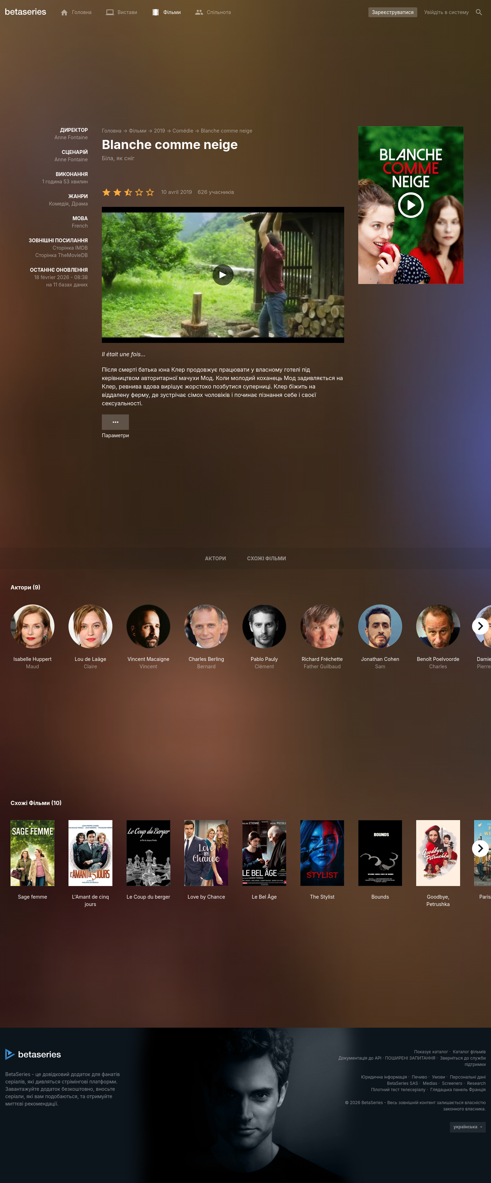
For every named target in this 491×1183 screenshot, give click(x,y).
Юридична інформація (384, 1077)
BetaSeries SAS (402, 1083)
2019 (159, 131)
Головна (112, 131)
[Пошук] (479, 12)
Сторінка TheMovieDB (61, 255)
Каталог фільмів (469, 1051)
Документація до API (359, 1058)
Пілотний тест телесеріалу (398, 1089)
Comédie (182, 131)
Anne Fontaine (71, 137)
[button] (32, 637)
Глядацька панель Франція (458, 1089)
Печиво (419, 1077)
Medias (430, 1083)
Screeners (452, 1083)
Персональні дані (468, 1077)
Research (476, 1083)
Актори (215, 558)
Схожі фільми (266, 558)
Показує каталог (431, 1051)
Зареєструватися (393, 12)
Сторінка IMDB (70, 248)
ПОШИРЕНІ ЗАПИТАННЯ (410, 1058)
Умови (438, 1077)
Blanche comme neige (227, 131)
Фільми (137, 131)
